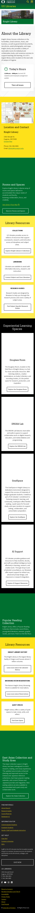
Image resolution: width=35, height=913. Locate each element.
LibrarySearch (5, 808)
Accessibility (5, 894)
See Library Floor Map (10, 205)
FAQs (2, 844)
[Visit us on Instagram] (8, 883)
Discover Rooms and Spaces (15, 211)
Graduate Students (7, 828)
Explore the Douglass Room (17, 389)
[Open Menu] (32, 1)
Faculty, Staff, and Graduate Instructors (13, 830)
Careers (3, 899)
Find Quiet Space (17, 720)
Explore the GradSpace (17, 517)
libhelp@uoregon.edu (16, 148)
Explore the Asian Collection (15, 796)
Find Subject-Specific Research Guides (17, 307)
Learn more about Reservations (17, 694)
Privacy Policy (5, 897)
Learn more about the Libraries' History (17, 669)
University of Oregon (9, 908)
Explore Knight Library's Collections (18, 251)
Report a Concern (7, 889)
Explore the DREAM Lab (18, 446)
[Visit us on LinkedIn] (11, 883)
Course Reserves (6, 814)
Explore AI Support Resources (17, 583)
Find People (5, 904)
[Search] (28, 2)
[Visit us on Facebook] (2, 883)
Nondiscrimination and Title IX (10, 892)
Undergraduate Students (9, 825)
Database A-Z (5, 817)
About (3, 902)
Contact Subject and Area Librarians (17, 277)
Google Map (8, 141)
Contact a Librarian (7, 841)
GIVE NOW (17, 862)
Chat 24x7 (4, 839)
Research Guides (6, 811)
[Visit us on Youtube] (5, 883)
